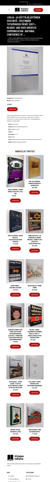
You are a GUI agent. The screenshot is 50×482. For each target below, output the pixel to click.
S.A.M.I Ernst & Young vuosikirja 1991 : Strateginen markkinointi (34, 383)
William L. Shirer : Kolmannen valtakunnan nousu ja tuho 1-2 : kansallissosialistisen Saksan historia (34, 333)
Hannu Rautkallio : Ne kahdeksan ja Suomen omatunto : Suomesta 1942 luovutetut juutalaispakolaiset (34, 239)
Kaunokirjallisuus (14, 479)
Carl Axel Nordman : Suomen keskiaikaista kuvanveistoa (34, 183)
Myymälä (38, 10)
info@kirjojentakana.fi (38, 4)
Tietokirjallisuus (18, 98)
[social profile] (30, 2)
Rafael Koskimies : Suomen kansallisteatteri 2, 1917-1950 (15, 191)
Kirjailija (12, 476)
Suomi (30, 4)
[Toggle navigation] (9, 9)
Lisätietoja (12, 109)
